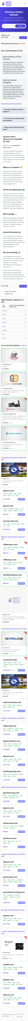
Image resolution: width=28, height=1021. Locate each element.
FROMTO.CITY (5, 478)
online (4, 524)
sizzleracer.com (9, 838)
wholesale (10, 547)
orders (8, 549)
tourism (16, 664)
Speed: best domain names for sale (14, 787)
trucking (18, 897)
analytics (5, 969)
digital (14, 705)
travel (15, 493)
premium (21, 664)
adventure (17, 508)
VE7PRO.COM (6, 648)
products (9, 577)
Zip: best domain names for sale (12, 910)
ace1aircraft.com (10, 521)
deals (4, 707)
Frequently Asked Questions (11, 104)
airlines (5, 776)
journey (10, 510)
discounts (15, 562)
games (13, 841)
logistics (9, 495)
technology (15, 744)
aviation (19, 493)
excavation (5, 897)
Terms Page (19, 1016)
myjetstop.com (9, 726)
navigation (11, 508)
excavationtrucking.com (14, 892)
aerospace (10, 745)
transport (5, 493)
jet (12, 730)
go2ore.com (8, 506)
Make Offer (23, 37)
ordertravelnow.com (12, 702)
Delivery (4, 314)
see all (24, 345)
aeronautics (16, 745)
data (10, 969)
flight (18, 524)
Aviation (4, 322)
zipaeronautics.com (11, 741)
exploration (5, 664)
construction (17, 895)
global (4, 662)
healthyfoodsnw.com (12, 575)
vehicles (5, 795)
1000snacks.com (10, 544)
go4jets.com (8, 979)
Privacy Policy (20, 1014)
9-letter (5, 666)
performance (15, 795)
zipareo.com (9, 294)
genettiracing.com (11, 792)
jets (17, 984)
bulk (4, 895)
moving (15, 881)
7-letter (16, 495)
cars (8, 826)
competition (12, 797)
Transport (4, 310)
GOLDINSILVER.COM (8, 388)
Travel (3, 318)
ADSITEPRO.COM (7, 364)
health (19, 577)
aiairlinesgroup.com (12, 771)
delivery (10, 493)
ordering (9, 564)
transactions (19, 705)
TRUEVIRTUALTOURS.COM (9, 442)
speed (4, 495)
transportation (10, 728)
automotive (5, 797)
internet (14, 577)
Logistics (4, 330)
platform (21, 967)
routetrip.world (10, 659)
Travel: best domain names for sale (14, 629)
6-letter (21, 510)
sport (18, 797)
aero (4, 525)
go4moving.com (10, 877)
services (13, 880)
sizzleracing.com (10, 823)
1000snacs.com (9, 559)
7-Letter (4, 338)
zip (13, 495)
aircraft (8, 525)
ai (12, 969)
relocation (10, 881)
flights (4, 774)
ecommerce (5, 579)
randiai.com (8, 964)
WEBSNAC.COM (6, 614)
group (14, 776)
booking (5, 510)
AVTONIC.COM (6, 952)
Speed (3, 326)
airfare (21, 728)
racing (20, 795)
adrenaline (5, 828)
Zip (3, 334)
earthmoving (12, 897)
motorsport (11, 828)
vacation (15, 662)
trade (9, 524)
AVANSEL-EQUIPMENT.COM (9, 414)
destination (15, 510)
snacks (12, 549)
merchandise (16, 547)
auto (4, 826)
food (4, 549)
